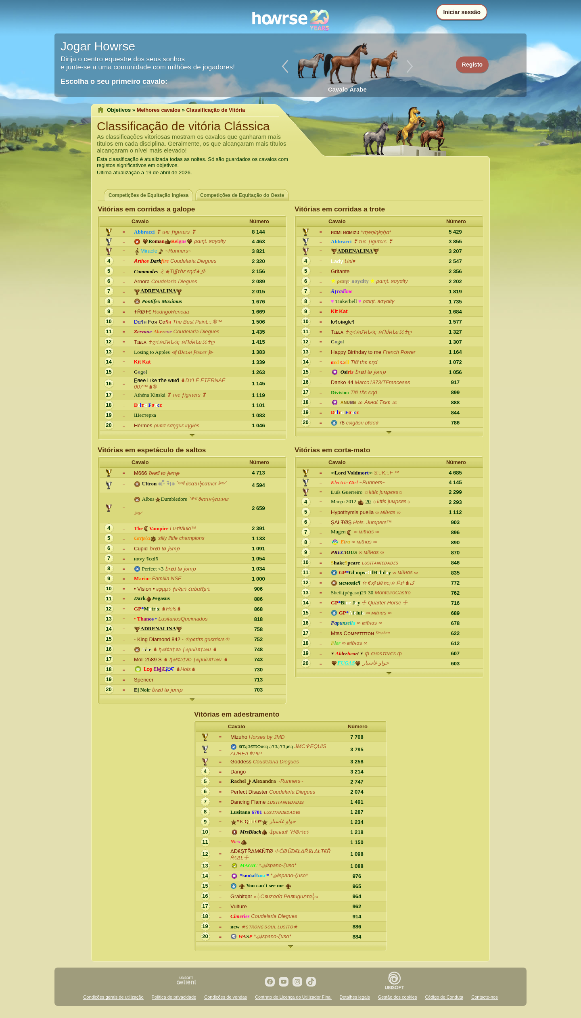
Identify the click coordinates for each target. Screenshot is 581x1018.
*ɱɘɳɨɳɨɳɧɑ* (376, 232)
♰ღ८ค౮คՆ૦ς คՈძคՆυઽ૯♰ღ (181, 342)
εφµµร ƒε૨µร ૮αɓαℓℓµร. (183, 589)
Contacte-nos (484, 997)
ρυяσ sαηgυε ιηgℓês (176, 425)
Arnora (142, 281)
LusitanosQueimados (182, 619)
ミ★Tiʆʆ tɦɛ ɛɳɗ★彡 (182, 271)
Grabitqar (241, 896)
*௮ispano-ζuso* (278, 865)
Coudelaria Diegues (193, 261)
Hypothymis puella (352, 512)
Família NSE (167, 578)
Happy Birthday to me (356, 352)
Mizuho (238, 737)
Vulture (238, 906)
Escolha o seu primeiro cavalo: (114, 81)
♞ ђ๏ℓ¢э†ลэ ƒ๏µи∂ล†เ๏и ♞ (185, 649)
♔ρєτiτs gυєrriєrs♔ (207, 639)
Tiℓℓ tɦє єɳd (364, 362)
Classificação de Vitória (215, 110)
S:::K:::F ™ (386, 473)
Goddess (240, 762)
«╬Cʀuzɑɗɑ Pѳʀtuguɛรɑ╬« (286, 896)
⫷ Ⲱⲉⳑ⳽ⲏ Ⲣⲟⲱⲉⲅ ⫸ (192, 352)
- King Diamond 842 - (159, 639)
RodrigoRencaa (171, 312)
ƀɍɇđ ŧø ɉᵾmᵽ (370, 372)
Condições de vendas (225, 997)
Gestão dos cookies (397, 997)
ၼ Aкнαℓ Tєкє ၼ (377, 402)
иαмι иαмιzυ (345, 232)
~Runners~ (178, 251)
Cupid (141, 549)
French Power (399, 352)
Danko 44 (342, 382)
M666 (140, 473)
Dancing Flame (247, 802)
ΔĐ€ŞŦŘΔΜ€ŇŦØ (251, 851)
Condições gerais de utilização (113, 997)
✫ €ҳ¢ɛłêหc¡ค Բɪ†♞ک (388, 583)
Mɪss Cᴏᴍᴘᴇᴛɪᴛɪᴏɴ (352, 633)
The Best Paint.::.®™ (197, 322)
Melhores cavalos (158, 110)
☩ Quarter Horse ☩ (385, 603)
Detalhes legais (355, 997)
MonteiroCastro (393, 592)
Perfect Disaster (249, 792)
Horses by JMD (267, 737)
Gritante (340, 271)
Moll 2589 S (148, 659)
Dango (238, 772)
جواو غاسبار (376, 663)
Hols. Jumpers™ (372, 522)
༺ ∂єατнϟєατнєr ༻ (201, 484)
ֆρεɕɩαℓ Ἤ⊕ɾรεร (289, 832)
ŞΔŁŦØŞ (341, 522)
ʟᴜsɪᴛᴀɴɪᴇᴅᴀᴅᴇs (380, 563)
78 (342, 423)
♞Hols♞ (171, 609)
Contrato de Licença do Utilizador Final (293, 997)
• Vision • (144, 589)
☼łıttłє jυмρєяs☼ (383, 492)
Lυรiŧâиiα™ (183, 528)
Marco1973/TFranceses (382, 382)
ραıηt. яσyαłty (210, 241)
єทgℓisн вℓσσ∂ (362, 423)
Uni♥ (350, 261)
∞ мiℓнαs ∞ (388, 512)
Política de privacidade (174, 997)
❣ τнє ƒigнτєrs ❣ (176, 232)
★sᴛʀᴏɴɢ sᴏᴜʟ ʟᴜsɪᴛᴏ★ (269, 927)
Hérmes (143, 425)
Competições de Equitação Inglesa (148, 195)
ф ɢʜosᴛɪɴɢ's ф (383, 653)
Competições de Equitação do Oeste (242, 195)
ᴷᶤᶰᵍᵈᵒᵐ (382, 633)
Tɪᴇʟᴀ (140, 342)
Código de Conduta (444, 997)
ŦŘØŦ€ (142, 312)
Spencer (143, 680)
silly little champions (181, 538)
